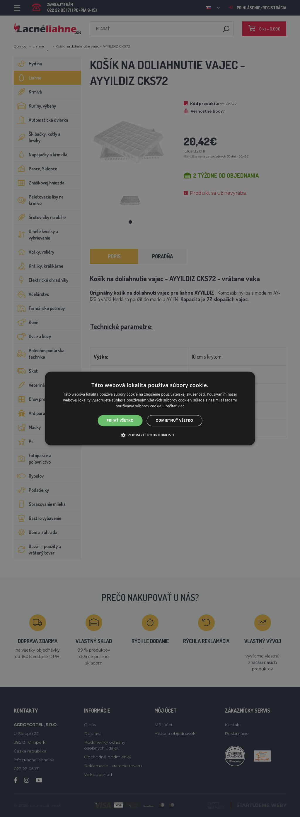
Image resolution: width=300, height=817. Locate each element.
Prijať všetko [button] (120, 420)
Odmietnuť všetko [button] (174, 420)
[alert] (150, 408)
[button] (150, 435)
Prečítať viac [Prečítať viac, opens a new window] (173, 406)
